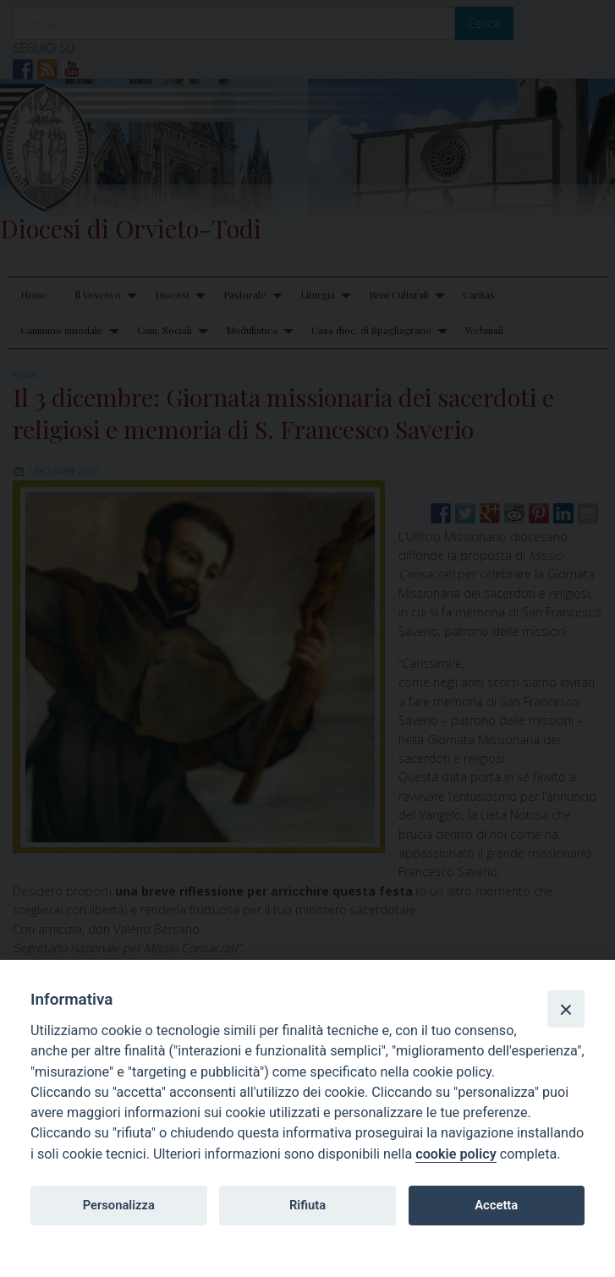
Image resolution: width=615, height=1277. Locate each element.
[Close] (566, 1009)
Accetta (496, 1205)
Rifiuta (307, 1205)
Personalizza (119, 1205)
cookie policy (455, 1154)
